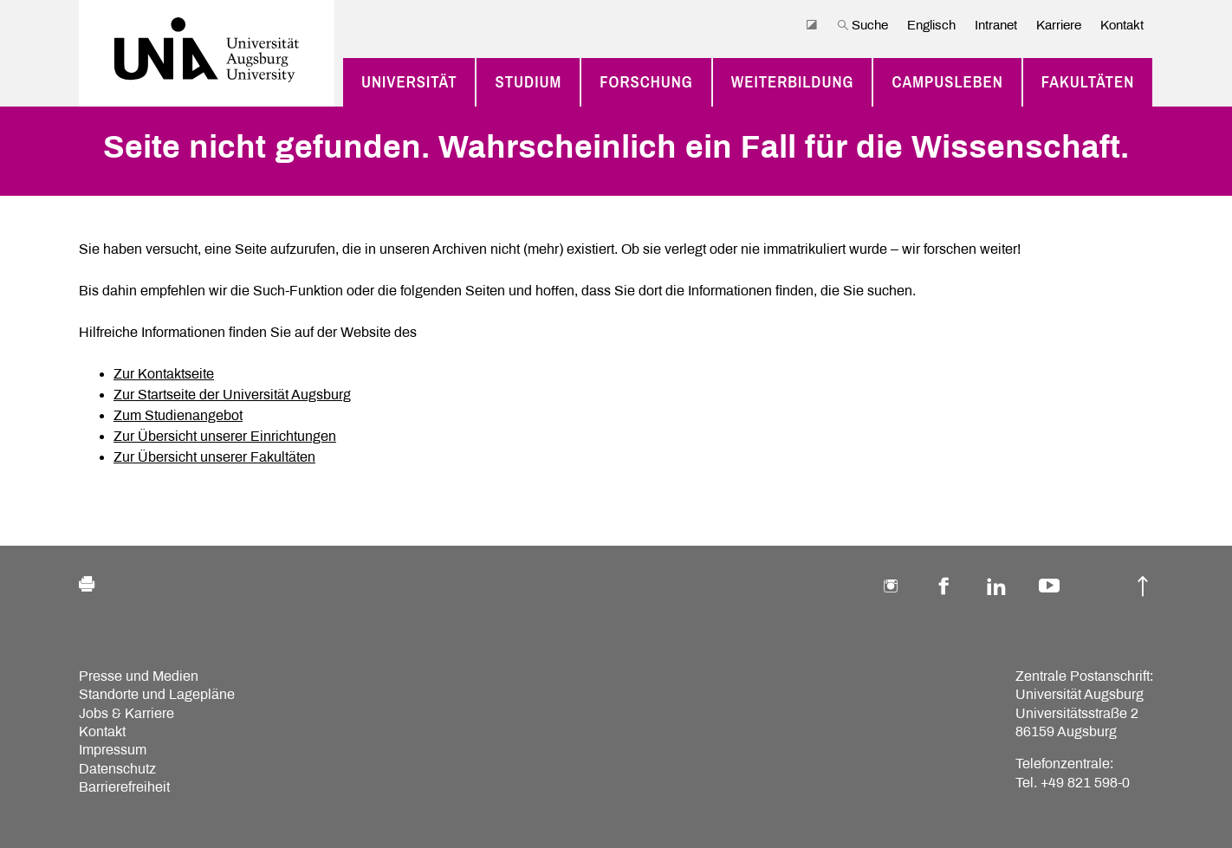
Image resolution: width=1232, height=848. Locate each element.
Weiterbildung (792, 82)
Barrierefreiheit (124, 787)
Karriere (1058, 25)
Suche (862, 25)
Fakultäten (1088, 82)
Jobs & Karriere (126, 713)
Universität (409, 82)
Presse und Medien (138, 676)
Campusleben (947, 82)
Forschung (646, 82)
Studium (528, 82)
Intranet (996, 25)
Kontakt (1122, 25)
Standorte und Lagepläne (157, 694)
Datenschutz (117, 768)
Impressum (112, 749)
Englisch (931, 25)
